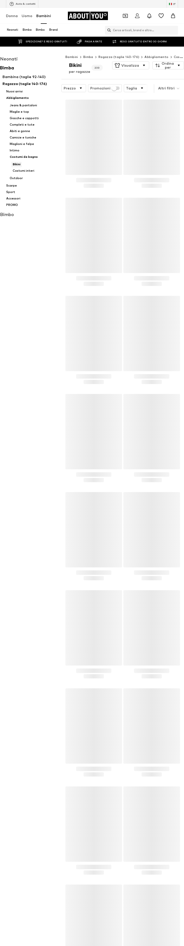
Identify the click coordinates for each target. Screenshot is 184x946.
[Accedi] (137, 16)
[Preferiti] (161, 16)
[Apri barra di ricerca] (108, 30)
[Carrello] (173, 16)
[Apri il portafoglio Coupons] (125, 16)
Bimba (88, 47)
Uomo (27, 16)
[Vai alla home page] (88, 16)
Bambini (43, 16)
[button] (130, 55)
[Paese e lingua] (172, 4)
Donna (12, 16)
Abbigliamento (156, 47)
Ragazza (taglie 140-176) (118, 47)
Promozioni (105, 78)
